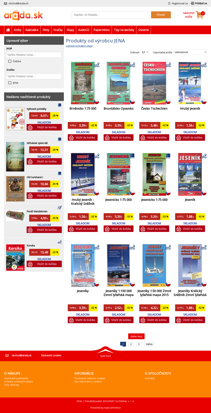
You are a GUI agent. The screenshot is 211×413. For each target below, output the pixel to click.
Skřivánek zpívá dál (37, 143)
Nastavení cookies (51, 355)
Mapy (70, 30)
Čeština (17, 61)
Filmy (46, 30)
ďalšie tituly (136, 336)
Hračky (57, 30)
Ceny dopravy (11, 384)
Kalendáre (31, 30)
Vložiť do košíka (47, 127)
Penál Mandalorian (37, 211)
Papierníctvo (102, 30)
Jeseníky (83, 291)
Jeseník (190, 200)
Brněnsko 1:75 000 (82, 108)
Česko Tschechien (154, 108)
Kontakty (150, 378)
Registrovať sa (180, 3)
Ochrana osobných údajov (18, 381)
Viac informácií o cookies (88, 381)
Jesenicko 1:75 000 (118, 200)
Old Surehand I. (35, 177)
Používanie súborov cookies (89, 378)
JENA (15, 82)
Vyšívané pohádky (36, 109)
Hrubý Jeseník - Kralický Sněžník (82, 202)
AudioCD (83, 30)
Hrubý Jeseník (190, 108)
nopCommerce (112, 407)
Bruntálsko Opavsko (118, 108)
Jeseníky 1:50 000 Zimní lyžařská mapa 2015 (154, 293)
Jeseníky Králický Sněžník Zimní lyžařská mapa (190, 295)
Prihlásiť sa (201, 3)
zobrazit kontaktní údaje (79, 45)
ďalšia (149, 344)
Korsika (31, 245)
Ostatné (143, 30)
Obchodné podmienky (16, 378)
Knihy (17, 30)
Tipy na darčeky (124, 30)
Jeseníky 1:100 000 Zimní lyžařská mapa (118, 293)
